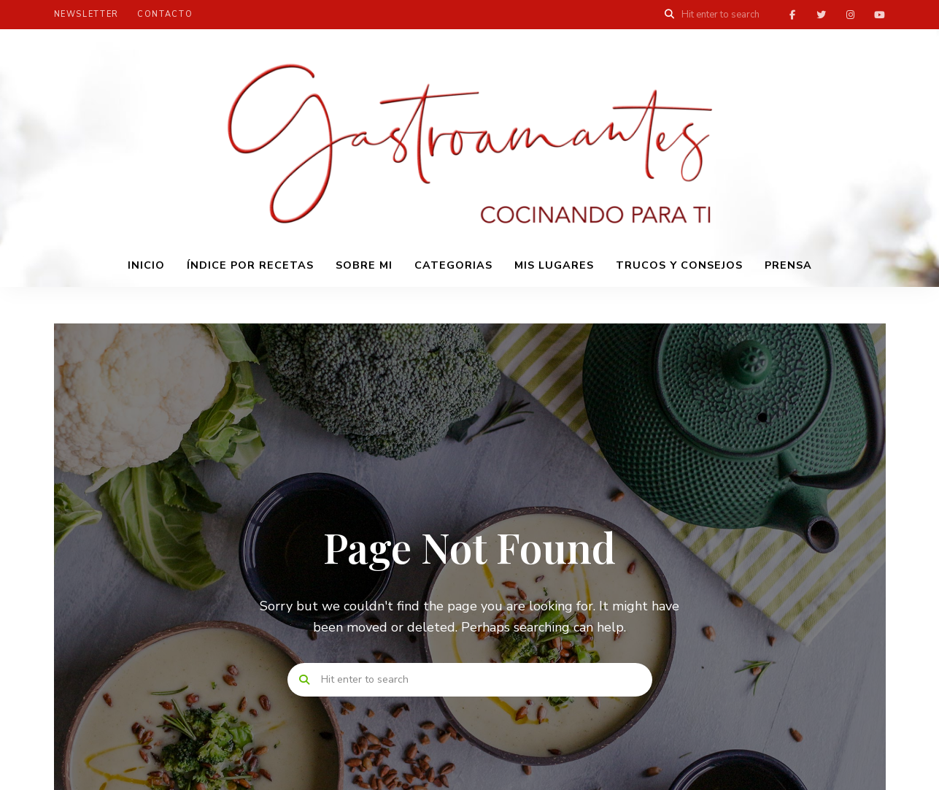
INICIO (146, 265)
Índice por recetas (250, 265)
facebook (792, 14)
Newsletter (87, 14)
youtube (879, 14)
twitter (821, 14)
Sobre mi (364, 265)
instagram (850, 14)
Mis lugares (554, 265)
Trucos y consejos (679, 265)
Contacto (165, 14)
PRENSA (788, 265)
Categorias (453, 265)
